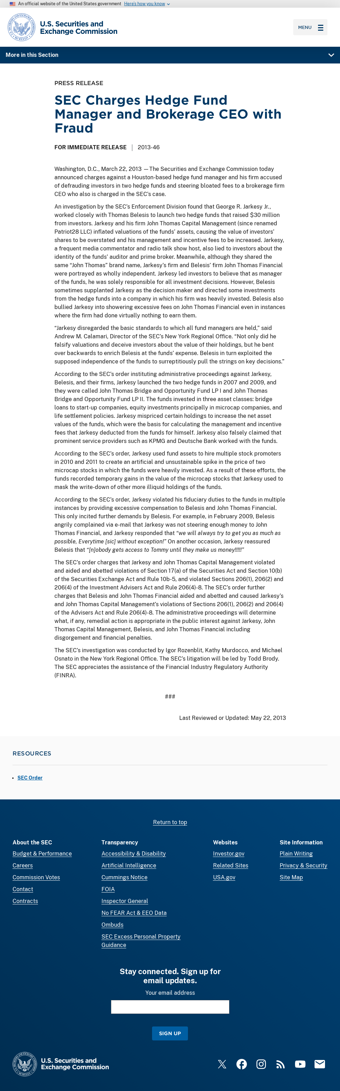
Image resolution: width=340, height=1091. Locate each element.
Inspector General (124, 901)
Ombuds (112, 924)
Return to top (170, 822)
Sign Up (170, 1033)
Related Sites (230, 865)
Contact (23, 889)
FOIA (108, 889)
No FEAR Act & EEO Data (134, 913)
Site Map (291, 877)
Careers (23, 865)
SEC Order (30, 778)
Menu (310, 27)
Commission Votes (36, 877)
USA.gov (224, 877)
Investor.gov (228, 853)
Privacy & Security (303, 865)
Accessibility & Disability (133, 853)
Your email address (170, 993)
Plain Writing (296, 853)
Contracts (25, 901)
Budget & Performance (42, 853)
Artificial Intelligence (128, 865)
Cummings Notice (124, 877)
